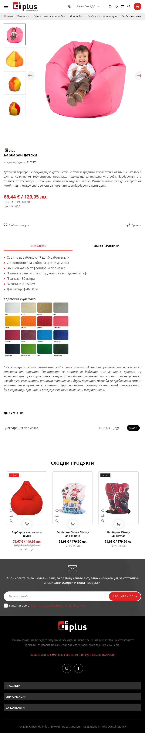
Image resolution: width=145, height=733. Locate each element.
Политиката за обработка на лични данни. (58, 605)
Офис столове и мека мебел (49, 16)
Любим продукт (16, 225)
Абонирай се (124, 596)
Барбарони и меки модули (102, 16)
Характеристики (107, 246)
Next (139, 75)
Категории (23, 16)
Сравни (133, 225)
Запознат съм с (47, 605)
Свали (133, 428)
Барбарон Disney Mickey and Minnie (72, 534)
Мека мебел (76, 16)
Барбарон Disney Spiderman (118, 534)
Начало (8, 16)
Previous (30, 75)
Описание (38, 246)
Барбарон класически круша (27, 534)
